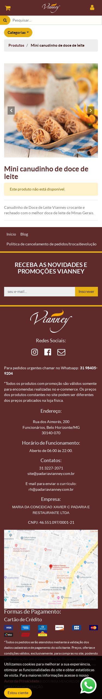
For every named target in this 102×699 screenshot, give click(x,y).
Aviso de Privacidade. (22, 681)
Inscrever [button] (86, 291)
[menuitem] (11, 234)
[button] (11, 110)
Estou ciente (18, 693)
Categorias (17, 32)
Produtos (16, 45)
